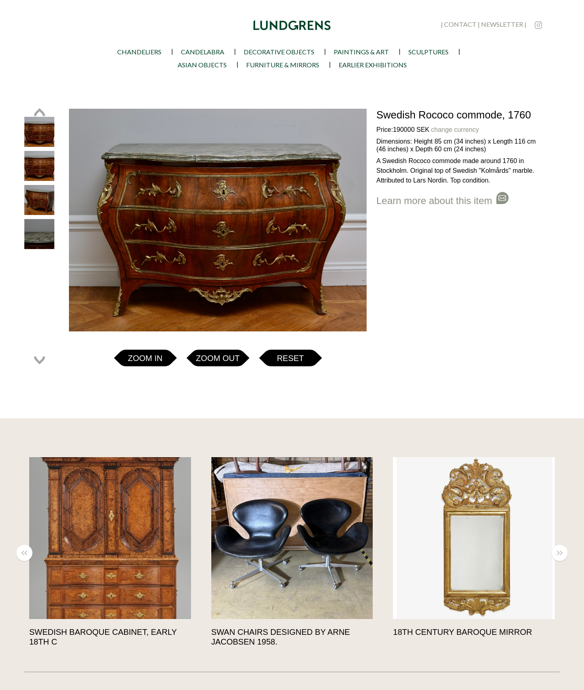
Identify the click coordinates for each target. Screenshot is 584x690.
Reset (290, 358)
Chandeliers (139, 52)
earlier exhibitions (373, 65)
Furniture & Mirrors (282, 65)
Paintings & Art (361, 52)
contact (460, 24)
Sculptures (428, 52)
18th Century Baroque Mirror (463, 632)
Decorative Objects (279, 52)
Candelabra (202, 52)
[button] (28, 553)
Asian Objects (202, 65)
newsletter (502, 24)
